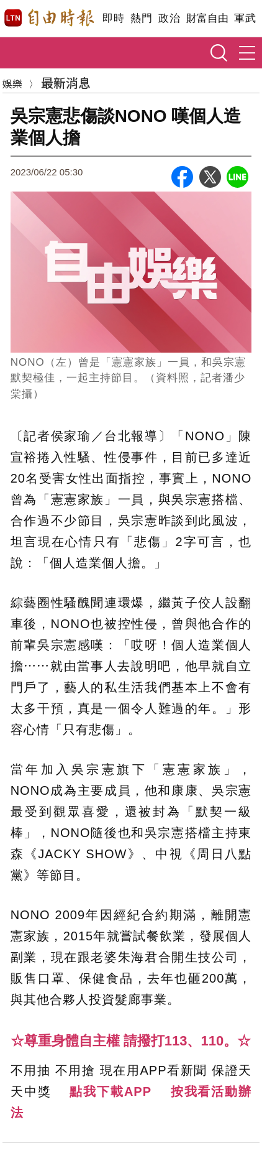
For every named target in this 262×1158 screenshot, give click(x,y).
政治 (169, 18)
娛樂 (12, 83)
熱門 (141, 18)
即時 (113, 18)
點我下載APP (110, 1091)
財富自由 (207, 18)
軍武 (245, 18)
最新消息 (66, 82)
